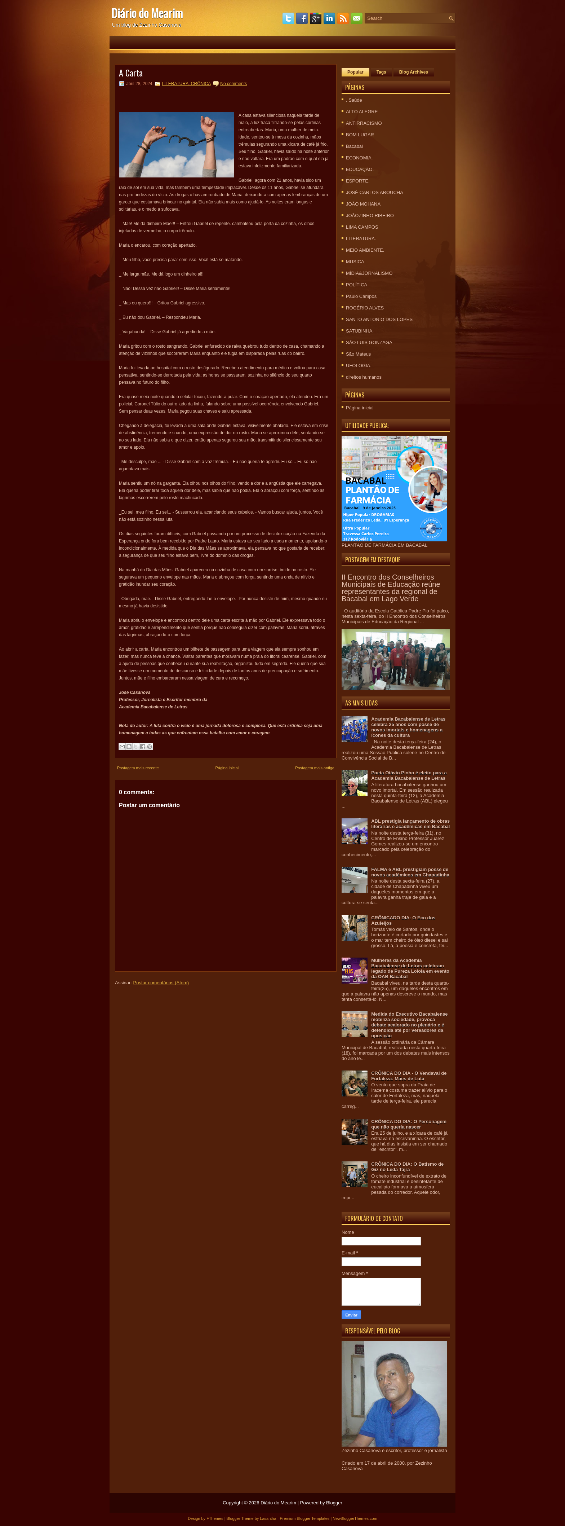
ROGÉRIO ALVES (365, 308)
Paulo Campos (361, 296)
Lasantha (268, 1518)
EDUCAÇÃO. (360, 169)
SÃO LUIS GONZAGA (369, 342)
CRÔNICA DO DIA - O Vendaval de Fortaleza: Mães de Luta (408, 1075)
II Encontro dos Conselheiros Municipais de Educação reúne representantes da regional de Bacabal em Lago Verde (391, 588)
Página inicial (227, 768)
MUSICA (355, 261)
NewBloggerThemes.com (355, 1518)
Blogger (334, 1502)
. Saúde (354, 100)
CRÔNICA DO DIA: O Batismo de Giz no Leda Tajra (407, 1166)
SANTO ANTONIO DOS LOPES (379, 319)
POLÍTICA (356, 284)
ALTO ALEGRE (362, 111)
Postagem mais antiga (314, 768)
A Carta (131, 72)
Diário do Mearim (147, 12)
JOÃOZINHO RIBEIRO (370, 215)
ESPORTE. (358, 181)
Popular (355, 72)
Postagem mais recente (138, 768)
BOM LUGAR (360, 134)
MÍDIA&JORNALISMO (369, 273)
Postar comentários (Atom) (161, 982)
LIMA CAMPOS (362, 227)
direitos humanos (364, 377)
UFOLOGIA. (359, 365)
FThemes (214, 1518)
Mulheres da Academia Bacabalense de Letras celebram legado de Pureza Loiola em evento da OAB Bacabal (410, 968)
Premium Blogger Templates (304, 1518)
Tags (381, 72)
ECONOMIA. (359, 157)
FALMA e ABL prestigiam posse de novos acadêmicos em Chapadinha (410, 872)
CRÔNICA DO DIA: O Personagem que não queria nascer (408, 1124)
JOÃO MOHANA (363, 204)
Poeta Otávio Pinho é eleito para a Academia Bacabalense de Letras (409, 775)
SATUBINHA (359, 331)
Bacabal (354, 146)
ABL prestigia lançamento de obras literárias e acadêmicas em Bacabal (410, 823)
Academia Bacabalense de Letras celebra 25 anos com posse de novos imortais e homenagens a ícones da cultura (408, 727)
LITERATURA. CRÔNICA (186, 83)
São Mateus (358, 354)
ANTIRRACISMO (364, 123)
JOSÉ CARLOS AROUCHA (374, 192)
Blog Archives (413, 72)
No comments (233, 83)
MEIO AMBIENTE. (365, 250)
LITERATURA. (361, 238)
